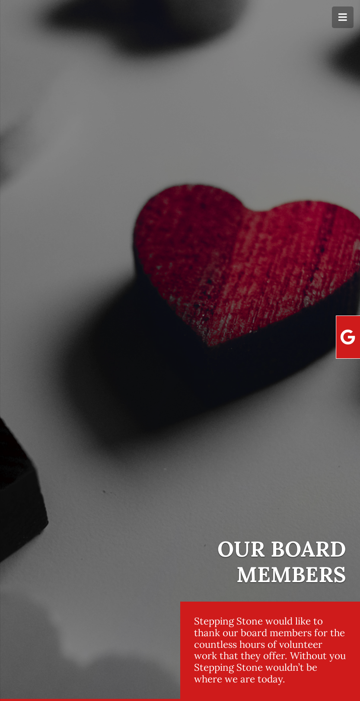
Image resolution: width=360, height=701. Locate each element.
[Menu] (343, 17)
